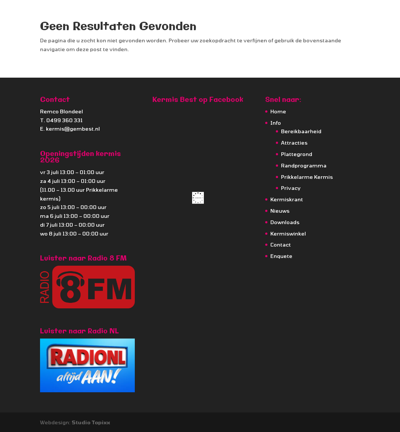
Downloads (284, 222)
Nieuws (279, 211)
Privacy (290, 188)
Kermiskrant (286, 199)
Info (275, 123)
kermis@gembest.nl (73, 128)
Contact (280, 244)
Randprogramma (304, 165)
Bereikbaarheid (301, 131)
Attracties (294, 142)
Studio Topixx (91, 422)
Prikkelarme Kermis (307, 177)
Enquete (281, 256)
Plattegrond (296, 154)
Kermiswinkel (288, 233)
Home (278, 111)
